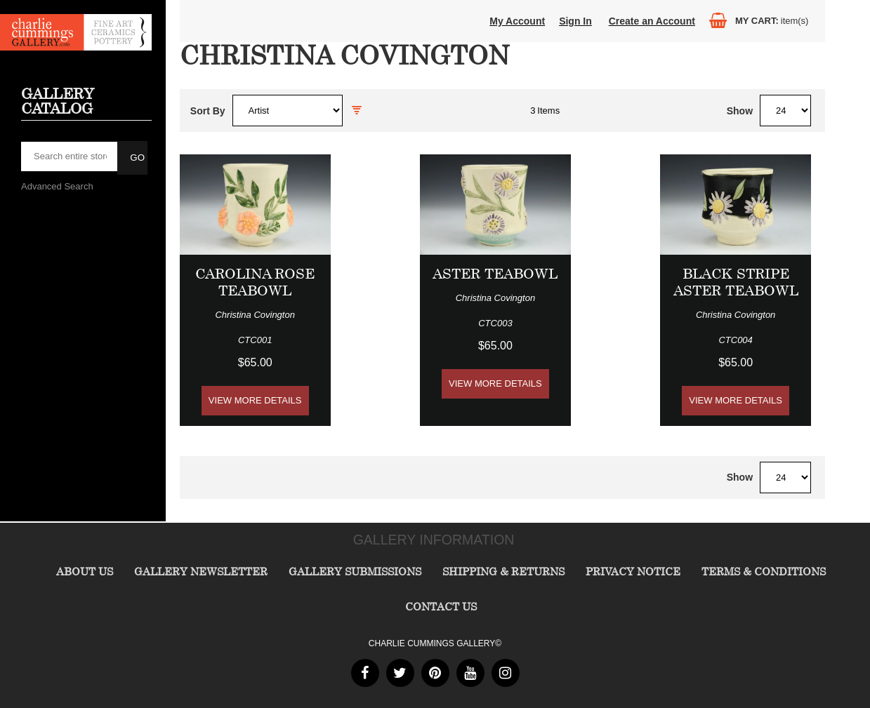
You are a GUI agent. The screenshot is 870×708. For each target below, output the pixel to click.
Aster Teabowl (495, 273)
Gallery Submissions (355, 571)
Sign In (575, 21)
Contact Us (441, 606)
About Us (84, 571)
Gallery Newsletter (201, 571)
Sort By (207, 111)
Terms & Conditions (763, 571)
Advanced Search (57, 186)
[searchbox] (70, 156)
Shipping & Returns (503, 571)
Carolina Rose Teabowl (255, 281)
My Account (517, 21)
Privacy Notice (633, 571)
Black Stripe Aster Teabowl (735, 281)
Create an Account (652, 21)
